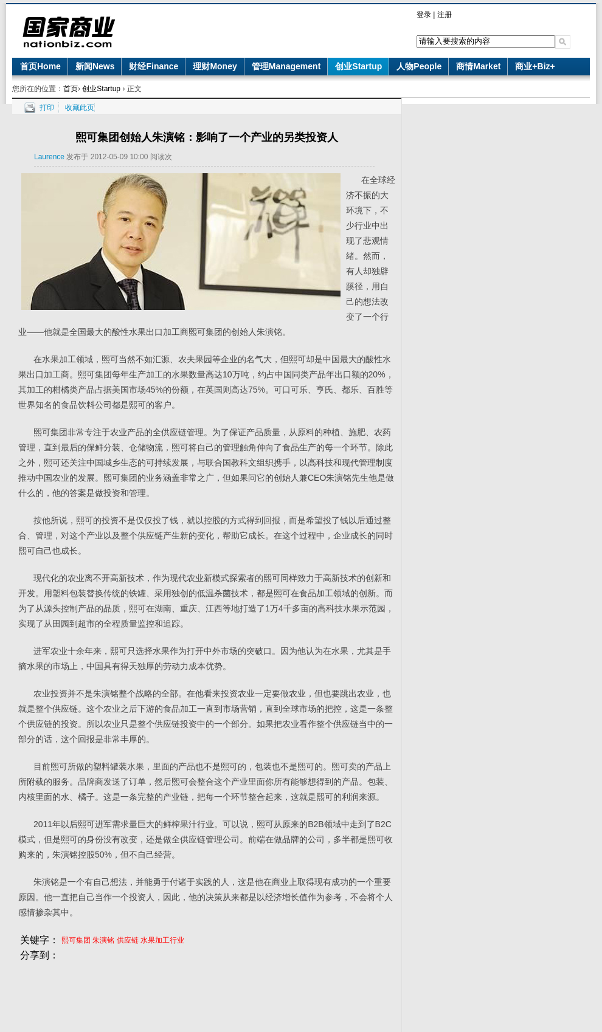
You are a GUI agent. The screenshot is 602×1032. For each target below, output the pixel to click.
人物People (418, 66)
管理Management (286, 66)
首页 (70, 88)
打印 (47, 107)
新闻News (95, 66)
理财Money (215, 66)
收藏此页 (79, 107)
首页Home (40, 66)
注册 (444, 14)
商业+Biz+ (535, 66)
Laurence (49, 157)
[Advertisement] (206, 990)
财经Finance (153, 66)
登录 (424, 14)
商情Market (478, 66)
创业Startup (358, 66)
